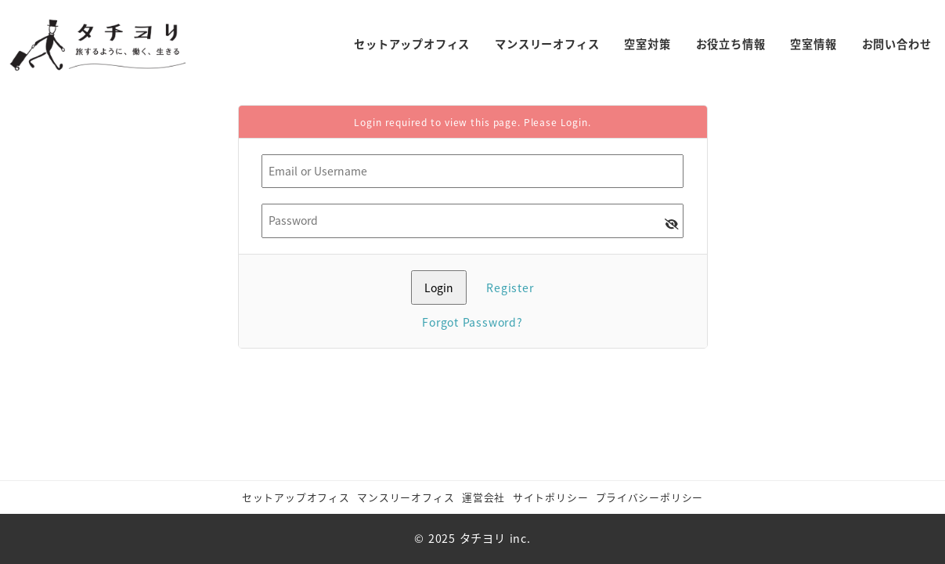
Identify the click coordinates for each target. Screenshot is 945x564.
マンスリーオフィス (405, 497)
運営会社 (483, 497)
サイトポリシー (551, 497)
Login (574, 121)
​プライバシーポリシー (649, 497)
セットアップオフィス (296, 497)
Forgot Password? (472, 322)
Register (509, 287)
